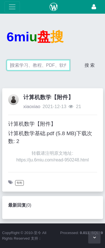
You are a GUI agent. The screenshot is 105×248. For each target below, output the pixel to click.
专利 (19, 182)
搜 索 (90, 65)
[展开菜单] (12, 6)
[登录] (94, 7)
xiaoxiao (31, 106)
